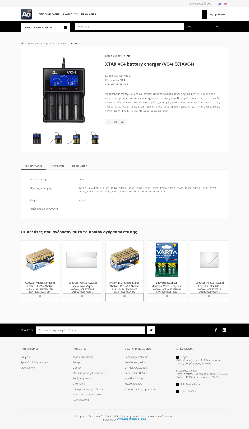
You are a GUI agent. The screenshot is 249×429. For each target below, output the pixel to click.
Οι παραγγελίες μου (135, 367)
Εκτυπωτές (79, 383)
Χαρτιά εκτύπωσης (83, 357)
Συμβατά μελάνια (82, 378)
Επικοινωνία (88, 14)
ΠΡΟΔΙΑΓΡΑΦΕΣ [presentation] (34, 165)
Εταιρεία (25, 357)
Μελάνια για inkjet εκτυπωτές (89, 373)
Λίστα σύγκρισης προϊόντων (140, 389)
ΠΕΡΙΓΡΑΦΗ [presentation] (57, 165)
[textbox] (129, 26)
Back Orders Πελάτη (135, 373)
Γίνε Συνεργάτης (49, 14)
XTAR (127, 55)
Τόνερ (76, 362)
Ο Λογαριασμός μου (200, 3)
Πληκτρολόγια (81, 399)
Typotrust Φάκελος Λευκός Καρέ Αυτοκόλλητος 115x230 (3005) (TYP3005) (82, 286)
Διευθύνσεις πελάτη (135, 362)
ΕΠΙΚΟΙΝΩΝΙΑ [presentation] (79, 165)
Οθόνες (77, 367)
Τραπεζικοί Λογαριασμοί (34, 362)
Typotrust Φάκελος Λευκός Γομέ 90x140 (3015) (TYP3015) (209, 286)
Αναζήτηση (70, 14)
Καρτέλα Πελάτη (133, 378)
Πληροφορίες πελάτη (136, 357)
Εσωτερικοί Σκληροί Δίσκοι (88, 394)
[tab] (33, 166)
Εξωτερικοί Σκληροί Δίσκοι (88, 389)
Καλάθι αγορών (133, 383)
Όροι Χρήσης (28, 367)
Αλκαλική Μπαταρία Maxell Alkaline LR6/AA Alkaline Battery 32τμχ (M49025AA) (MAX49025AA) (40, 287)
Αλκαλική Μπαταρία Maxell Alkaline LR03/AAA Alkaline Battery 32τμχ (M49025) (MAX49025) (124, 287)
